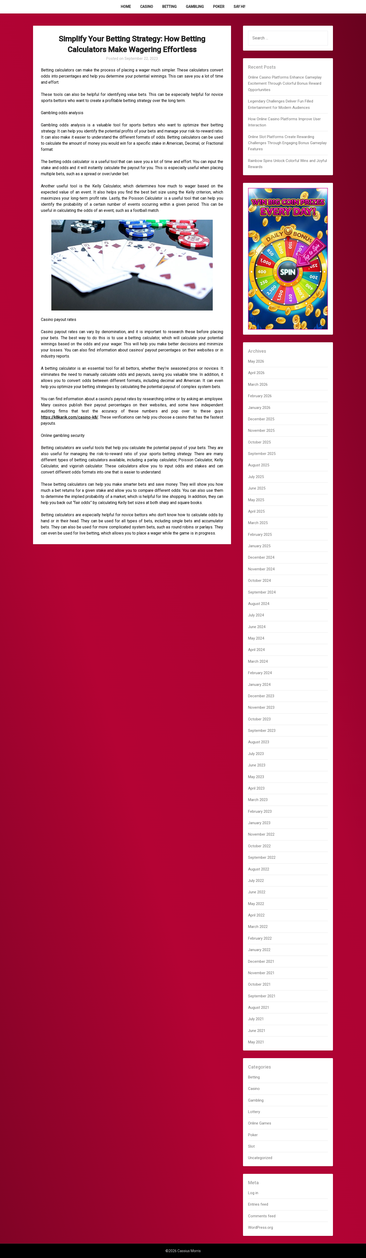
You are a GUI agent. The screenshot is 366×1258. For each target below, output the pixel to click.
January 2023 (259, 823)
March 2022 (258, 926)
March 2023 (258, 799)
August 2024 (258, 603)
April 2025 (256, 511)
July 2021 (256, 1019)
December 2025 (261, 419)
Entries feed (258, 1204)
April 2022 (256, 915)
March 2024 (258, 661)
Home (126, 7)
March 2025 (258, 523)
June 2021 (256, 1030)
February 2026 (260, 396)
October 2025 (259, 442)
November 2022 (261, 834)
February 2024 (260, 673)
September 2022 (262, 857)
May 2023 (256, 777)
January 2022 (259, 950)
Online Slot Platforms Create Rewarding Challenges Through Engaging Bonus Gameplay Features (287, 143)
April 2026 (256, 373)
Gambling (195, 7)
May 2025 (256, 500)
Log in (253, 1193)
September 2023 (262, 730)
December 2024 (261, 557)
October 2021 (259, 984)
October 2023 (259, 719)
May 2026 (256, 361)
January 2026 (259, 407)
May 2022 (256, 903)
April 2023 (256, 788)
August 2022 (258, 869)
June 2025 (256, 488)
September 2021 (262, 996)
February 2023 (260, 811)
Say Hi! (239, 7)
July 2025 (256, 477)
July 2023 (256, 753)
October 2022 (259, 846)
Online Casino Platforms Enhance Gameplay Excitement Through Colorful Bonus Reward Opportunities (285, 83)
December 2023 (261, 696)
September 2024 (262, 592)
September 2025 (262, 453)
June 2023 (256, 765)
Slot (251, 1146)
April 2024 (256, 649)
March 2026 (258, 384)
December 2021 (261, 961)
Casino (146, 7)
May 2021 (256, 1042)
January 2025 (259, 546)
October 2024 (259, 580)
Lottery (254, 1111)
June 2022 (256, 892)
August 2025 (258, 465)
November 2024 (261, 569)
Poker (218, 7)
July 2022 (256, 880)
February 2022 (260, 938)
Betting (169, 7)
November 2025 (261, 430)
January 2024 (259, 684)
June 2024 (256, 627)
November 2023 (261, 707)
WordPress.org (260, 1227)
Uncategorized (260, 1158)
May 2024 (256, 638)
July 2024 (256, 615)
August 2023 (258, 742)
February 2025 (260, 534)
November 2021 (261, 973)
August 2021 (258, 1007)
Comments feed (262, 1216)
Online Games (259, 1123)
